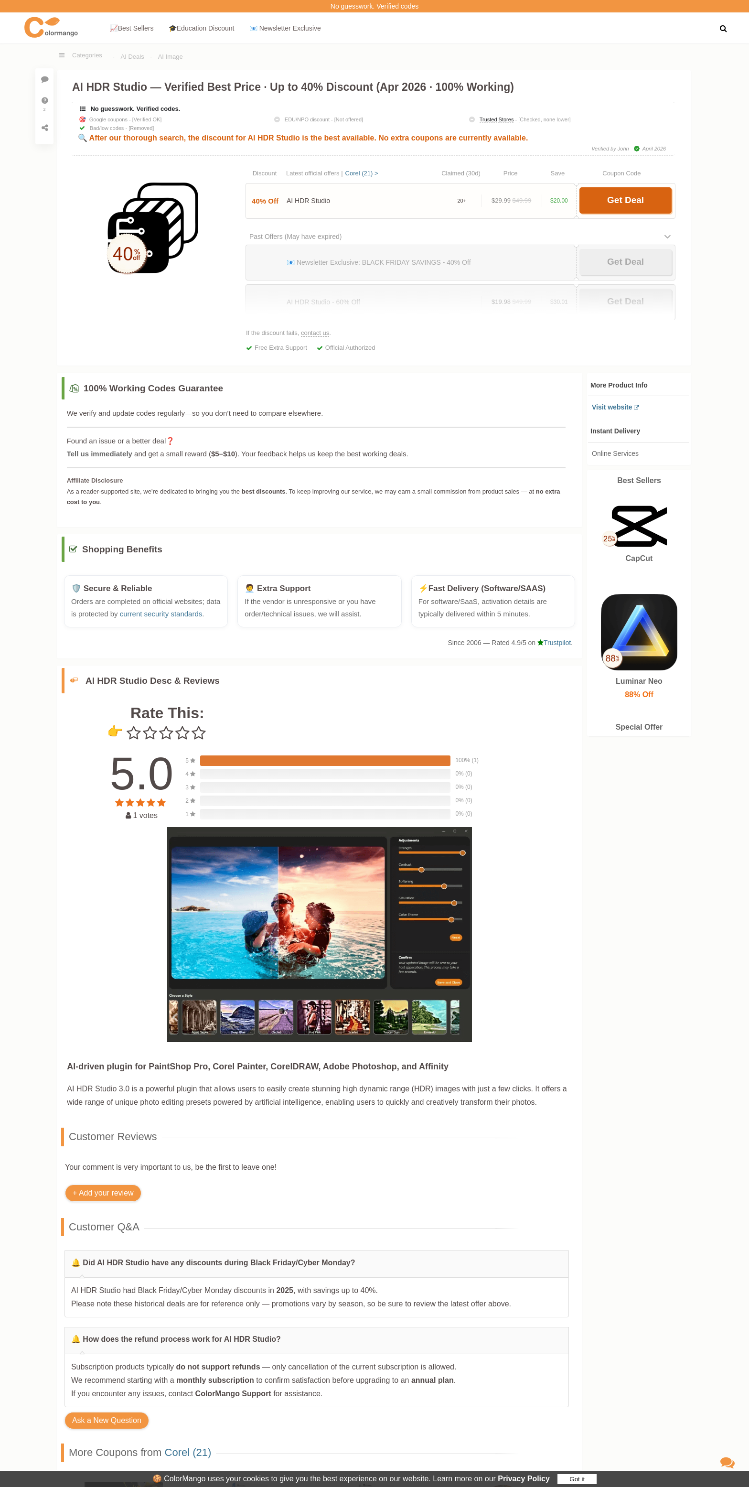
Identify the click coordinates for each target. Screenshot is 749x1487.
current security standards (161, 618)
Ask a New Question (106, 1426)
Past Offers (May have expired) (295, 236)
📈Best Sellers (132, 28)
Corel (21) (188, 1458)
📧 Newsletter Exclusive (285, 28)
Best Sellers (639, 480)
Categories (87, 55)
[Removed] (141, 128)
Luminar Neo (639, 681)
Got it (577, 1479)
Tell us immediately (99, 454)
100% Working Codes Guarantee (153, 388)
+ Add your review (103, 1198)
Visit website (612, 407)
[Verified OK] (147, 119)
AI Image (170, 56)
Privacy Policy (524, 1479)
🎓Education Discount (202, 28)
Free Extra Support (281, 347)
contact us (315, 332)
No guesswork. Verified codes (374, 6)
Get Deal (625, 200)
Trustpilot (554, 648)
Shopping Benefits (122, 555)
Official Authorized (350, 347)
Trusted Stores (497, 119)
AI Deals (132, 56)
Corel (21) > (361, 173)
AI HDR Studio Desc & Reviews (153, 685)
